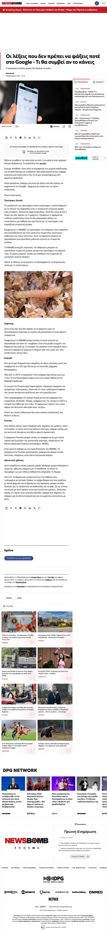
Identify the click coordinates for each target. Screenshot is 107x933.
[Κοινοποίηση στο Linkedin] (30, 138)
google (43, 163)
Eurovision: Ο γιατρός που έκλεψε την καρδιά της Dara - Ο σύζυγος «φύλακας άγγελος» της (87, 798)
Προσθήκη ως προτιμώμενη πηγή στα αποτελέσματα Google (35, 152)
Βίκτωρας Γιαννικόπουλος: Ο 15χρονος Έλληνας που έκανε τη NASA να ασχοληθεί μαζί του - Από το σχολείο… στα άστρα (53, 709)
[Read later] (70, 126)
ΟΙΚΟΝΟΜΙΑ (61, 3)
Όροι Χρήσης (15, 867)
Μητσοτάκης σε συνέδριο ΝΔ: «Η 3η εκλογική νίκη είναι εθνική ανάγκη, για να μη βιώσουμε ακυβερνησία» (11, 800)
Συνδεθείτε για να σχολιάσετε (18, 558)
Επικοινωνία (93, 867)
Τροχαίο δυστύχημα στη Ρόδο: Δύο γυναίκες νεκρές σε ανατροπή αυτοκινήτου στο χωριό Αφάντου (17, 709)
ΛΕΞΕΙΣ (19, 598)
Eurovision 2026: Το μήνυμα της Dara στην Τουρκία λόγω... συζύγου (53, 672)
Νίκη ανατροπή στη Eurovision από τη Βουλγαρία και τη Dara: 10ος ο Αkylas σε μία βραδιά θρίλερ (62, 799)
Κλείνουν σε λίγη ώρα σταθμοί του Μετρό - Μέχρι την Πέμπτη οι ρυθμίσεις (60, 9)
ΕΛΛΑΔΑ (43, 3)
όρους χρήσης (95, 843)
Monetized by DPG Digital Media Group (60, 906)
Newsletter (21, 587)
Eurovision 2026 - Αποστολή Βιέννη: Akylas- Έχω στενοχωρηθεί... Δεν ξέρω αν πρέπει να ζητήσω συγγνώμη (36, 800)
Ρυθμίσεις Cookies (63, 867)
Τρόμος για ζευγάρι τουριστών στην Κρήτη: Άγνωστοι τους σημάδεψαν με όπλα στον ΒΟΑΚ (17, 673)
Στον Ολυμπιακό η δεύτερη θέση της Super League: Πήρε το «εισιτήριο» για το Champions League (17, 746)
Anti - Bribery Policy (78, 867)
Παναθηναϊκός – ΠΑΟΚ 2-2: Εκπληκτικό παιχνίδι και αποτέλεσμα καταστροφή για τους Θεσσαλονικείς (89, 94)
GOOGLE (9, 598)
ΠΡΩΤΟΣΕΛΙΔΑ (78, 3)
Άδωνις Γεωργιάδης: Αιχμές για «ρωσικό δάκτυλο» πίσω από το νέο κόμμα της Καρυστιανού (89, 136)
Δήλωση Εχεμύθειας (29, 867)
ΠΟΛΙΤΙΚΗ (51, 3)
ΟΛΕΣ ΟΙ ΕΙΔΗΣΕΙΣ (32, 3)
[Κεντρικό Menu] (103, 3)
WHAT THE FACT (7, 126)
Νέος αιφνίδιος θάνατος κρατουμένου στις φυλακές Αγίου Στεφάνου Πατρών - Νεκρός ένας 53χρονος (90, 107)
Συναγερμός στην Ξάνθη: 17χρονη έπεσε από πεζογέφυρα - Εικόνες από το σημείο (54, 636)
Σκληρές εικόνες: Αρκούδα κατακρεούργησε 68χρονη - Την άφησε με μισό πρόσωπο (53, 745)
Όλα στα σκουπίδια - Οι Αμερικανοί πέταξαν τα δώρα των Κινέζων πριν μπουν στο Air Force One (18, 637)
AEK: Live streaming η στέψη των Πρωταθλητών (88, 148)
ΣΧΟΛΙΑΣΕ (54, 126)
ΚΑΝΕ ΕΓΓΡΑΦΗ (80, 856)
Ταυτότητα (4, 867)
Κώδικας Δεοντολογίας (46, 867)
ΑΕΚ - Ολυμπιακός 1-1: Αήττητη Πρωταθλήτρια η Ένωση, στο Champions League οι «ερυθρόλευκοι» (87, 121)
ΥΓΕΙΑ (69, 3)
